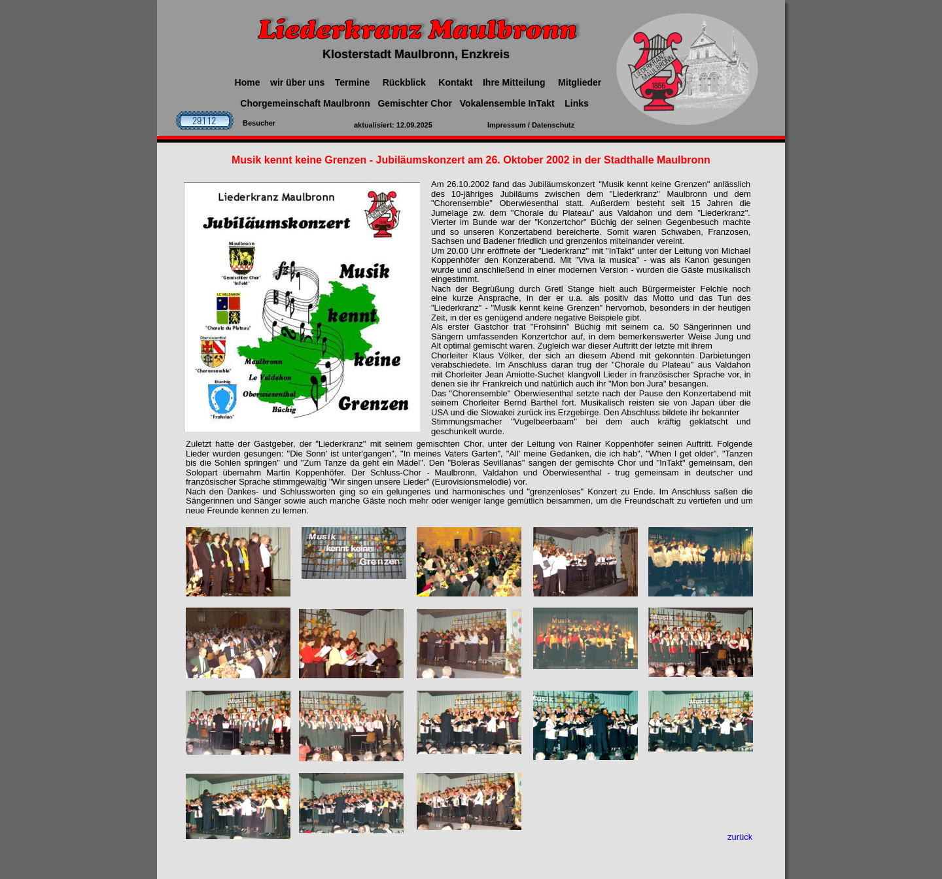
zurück (739, 837)
